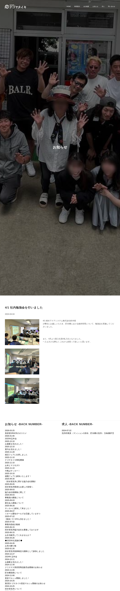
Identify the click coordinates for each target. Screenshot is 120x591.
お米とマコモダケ (12, 465)
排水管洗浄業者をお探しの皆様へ (19, 487)
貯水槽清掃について (13, 573)
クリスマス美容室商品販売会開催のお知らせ (23, 567)
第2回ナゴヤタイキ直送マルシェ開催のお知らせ (25, 583)
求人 (103, 6)
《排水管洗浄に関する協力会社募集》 (21, 481)
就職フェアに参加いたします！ (18, 476)
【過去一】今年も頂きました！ (18, 519)
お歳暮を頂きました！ (14, 444)
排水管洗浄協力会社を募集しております (22, 530)
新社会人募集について (14, 503)
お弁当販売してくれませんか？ (18, 535)
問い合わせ (111, 6)
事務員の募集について (14, 498)
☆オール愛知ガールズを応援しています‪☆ (23, 514)
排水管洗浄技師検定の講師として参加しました (24, 551)
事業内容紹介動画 (12, 524)
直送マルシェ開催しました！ (17, 578)
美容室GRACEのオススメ (16, 433)
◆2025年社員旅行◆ (13, 541)
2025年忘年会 (11, 439)
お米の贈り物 (10, 546)
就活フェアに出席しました (16, 455)
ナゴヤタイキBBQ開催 (14, 460)
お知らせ (95, 6)
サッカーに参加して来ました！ (18, 508)
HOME (69, 6)
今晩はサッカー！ (12, 471)
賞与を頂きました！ (13, 449)
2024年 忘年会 (11, 557)
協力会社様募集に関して (15, 492)
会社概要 (86, 6)
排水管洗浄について (13, 589)
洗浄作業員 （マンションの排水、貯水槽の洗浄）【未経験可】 (88, 433)
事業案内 (77, 6)
